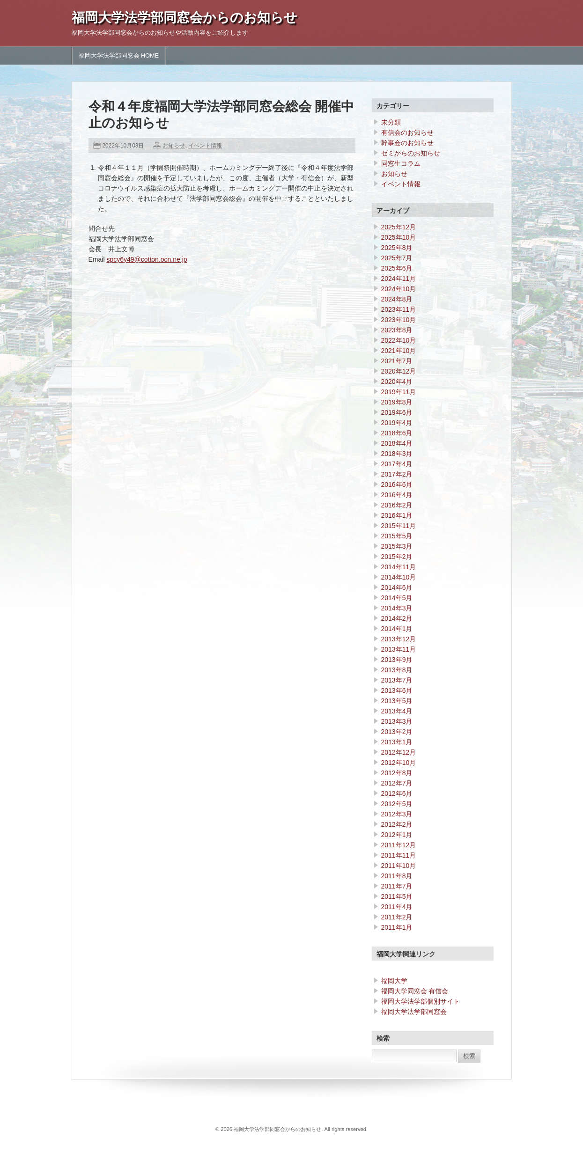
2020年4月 (397, 381)
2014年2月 (397, 618)
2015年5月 (397, 536)
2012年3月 (397, 814)
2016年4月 (397, 495)
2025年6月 (397, 268)
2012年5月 (397, 804)
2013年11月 (398, 649)
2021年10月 (398, 350)
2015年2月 (397, 556)
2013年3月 (397, 721)
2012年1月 (397, 834)
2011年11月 (398, 855)
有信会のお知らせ (407, 132)
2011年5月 (397, 896)
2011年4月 (397, 907)
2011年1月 (397, 927)
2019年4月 (397, 422)
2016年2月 (397, 505)
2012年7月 (397, 783)
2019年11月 (398, 392)
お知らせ (173, 145)
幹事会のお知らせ (407, 143)
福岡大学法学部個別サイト (420, 1001)
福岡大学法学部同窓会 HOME (119, 55)
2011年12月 (398, 845)
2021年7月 (397, 361)
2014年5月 (397, 598)
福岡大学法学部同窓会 (414, 1011)
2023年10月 (398, 319)
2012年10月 (398, 762)
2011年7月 (397, 886)
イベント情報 (205, 145)
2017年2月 (397, 474)
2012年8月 (397, 773)
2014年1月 (397, 628)
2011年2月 (397, 917)
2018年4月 (397, 443)
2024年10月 (398, 289)
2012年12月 (398, 752)
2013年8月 (397, 670)
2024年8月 (397, 299)
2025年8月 (397, 247)
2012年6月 (397, 793)
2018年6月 (397, 433)
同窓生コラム (401, 163)
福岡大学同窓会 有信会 (415, 991)
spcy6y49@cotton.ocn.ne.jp (146, 259)
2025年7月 (397, 258)
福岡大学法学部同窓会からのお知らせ (184, 17)
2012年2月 (397, 824)
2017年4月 (397, 464)
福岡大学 (394, 980)
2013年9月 (397, 659)
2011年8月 (397, 876)
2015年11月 (398, 525)
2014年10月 (398, 577)
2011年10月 (398, 865)
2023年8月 (397, 330)
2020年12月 (398, 371)
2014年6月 (397, 587)
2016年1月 (397, 515)
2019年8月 (397, 402)
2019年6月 (397, 412)
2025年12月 (398, 227)
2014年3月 (397, 608)
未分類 (391, 122)
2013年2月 (397, 731)
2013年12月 (398, 639)
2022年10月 (398, 340)
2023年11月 (398, 309)
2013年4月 (397, 711)
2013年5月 (397, 701)
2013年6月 (397, 690)
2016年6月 (397, 484)
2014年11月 (398, 567)
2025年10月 (398, 237)
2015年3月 (397, 546)
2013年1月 (397, 742)
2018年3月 (397, 453)
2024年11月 (398, 278)
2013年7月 (397, 680)
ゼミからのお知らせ (410, 153)
